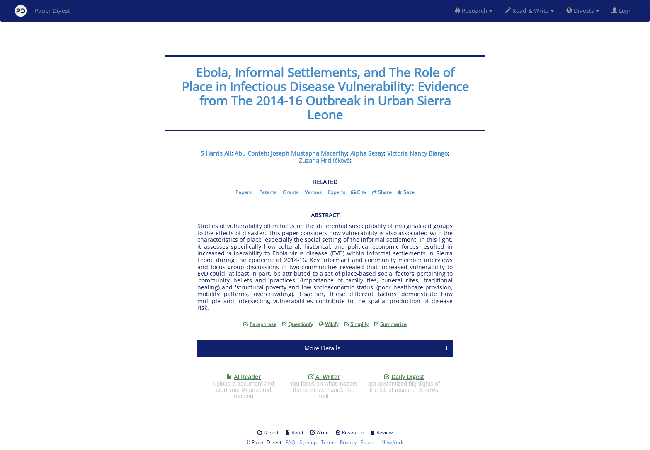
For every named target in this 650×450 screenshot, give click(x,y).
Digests (582, 11)
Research (473, 11)
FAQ (290, 442)
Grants (290, 192)
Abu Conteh (251, 153)
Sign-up (308, 442)
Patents (267, 192)
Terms (328, 442)
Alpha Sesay (367, 153)
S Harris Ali (216, 153)
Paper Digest (42, 11)
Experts (336, 192)
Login (624, 11)
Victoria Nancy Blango (417, 153)
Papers (243, 192)
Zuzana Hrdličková (324, 160)
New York (392, 442)
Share (367, 442)
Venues (313, 192)
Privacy (348, 442)
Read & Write (529, 11)
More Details (322, 348)
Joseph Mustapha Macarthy (309, 153)
